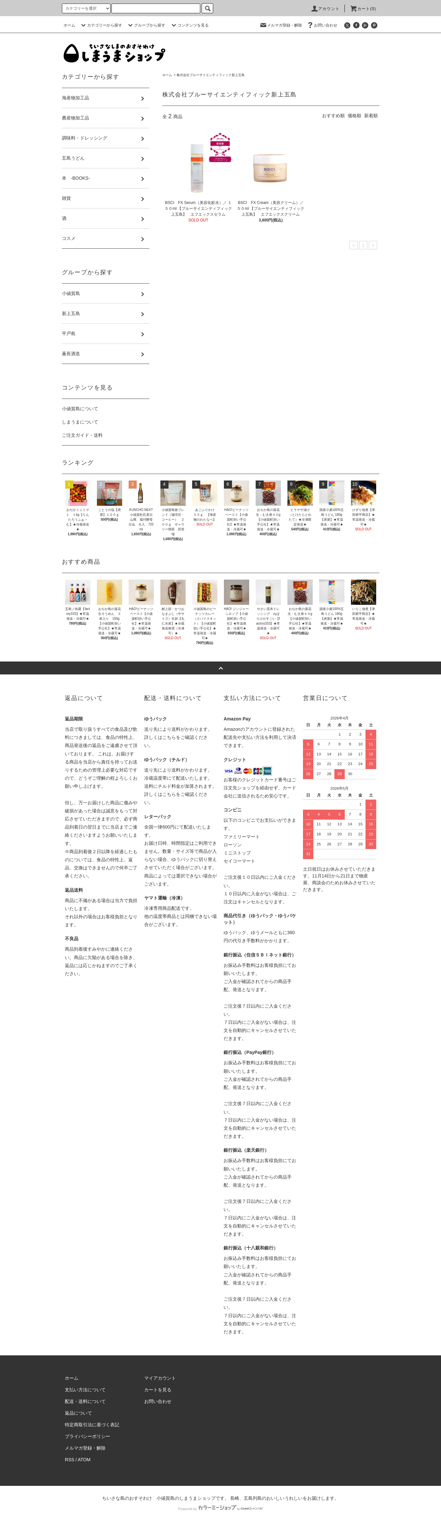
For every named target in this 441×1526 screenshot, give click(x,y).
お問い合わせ (321, 25)
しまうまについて (80, 421)
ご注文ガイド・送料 (82, 435)
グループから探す (145, 25)
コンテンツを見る (189, 25)
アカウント (325, 8)
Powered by (220, 1509)
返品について (78, 1413)
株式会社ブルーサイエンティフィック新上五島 (211, 75)
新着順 (371, 115)
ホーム (69, 25)
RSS (69, 1459)
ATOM (84, 1459)
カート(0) (363, 8)
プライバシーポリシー (87, 1436)
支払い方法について (85, 1389)
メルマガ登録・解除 (280, 25)
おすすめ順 (333, 115)
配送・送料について (85, 1401)
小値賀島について (80, 408)
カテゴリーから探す (100, 25)
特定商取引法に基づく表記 (92, 1424)
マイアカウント (160, 1378)
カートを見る (157, 1389)
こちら (169, 737)
